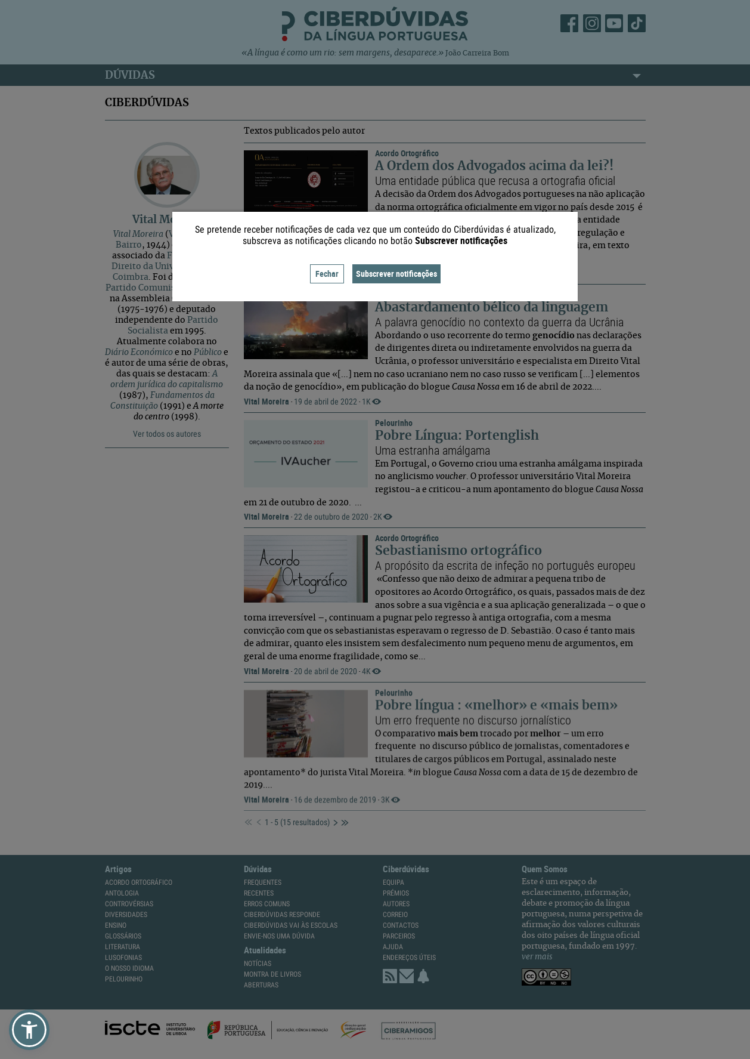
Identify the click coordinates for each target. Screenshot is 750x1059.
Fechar (327, 273)
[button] (29, 1029)
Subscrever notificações (396, 273)
